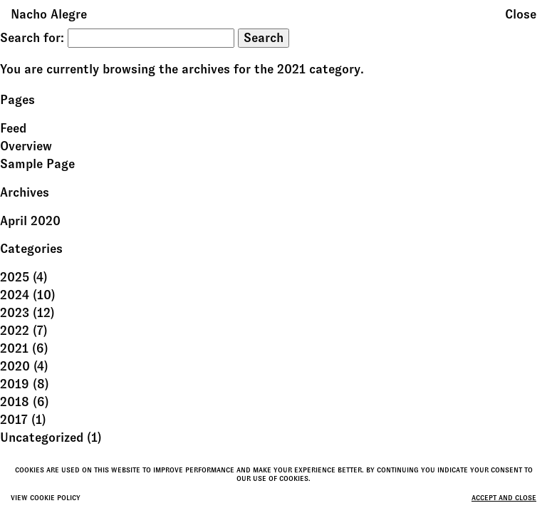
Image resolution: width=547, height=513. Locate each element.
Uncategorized (41, 437)
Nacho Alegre (49, 14)
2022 (14, 330)
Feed (13, 128)
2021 (14, 348)
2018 (14, 402)
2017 (14, 420)
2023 (14, 313)
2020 (15, 366)
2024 (14, 295)
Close (520, 14)
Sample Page (37, 164)
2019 (14, 384)
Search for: (32, 38)
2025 (14, 277)
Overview (26, 146)
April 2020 (30, 221)
